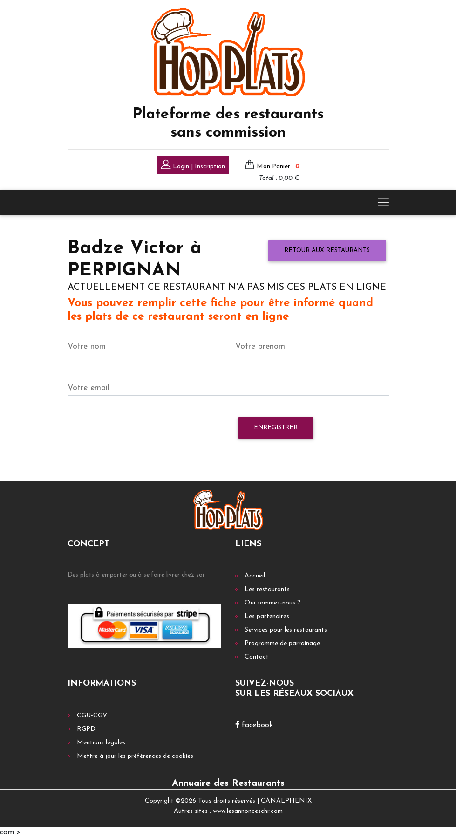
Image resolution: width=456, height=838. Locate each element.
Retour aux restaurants (327, 250)
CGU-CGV (92, 715)
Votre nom (87, 346)
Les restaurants (267, 589)
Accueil (255, 575)
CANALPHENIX (286, 800)
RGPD (86, 729)
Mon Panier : (278, 166)
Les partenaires (267, 616)
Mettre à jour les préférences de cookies (135, 756)
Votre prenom (260, 346)
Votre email (88, 388)
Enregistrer (276, 428)
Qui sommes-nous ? (272, 602)
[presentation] (138, 432)
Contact (257, 656)
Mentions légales (101, 742)
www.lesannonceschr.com (248, 811)
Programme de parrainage (282, 643)
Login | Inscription (193, 165)
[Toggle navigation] (383, 202)
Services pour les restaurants (286, 629)
